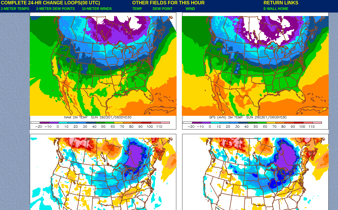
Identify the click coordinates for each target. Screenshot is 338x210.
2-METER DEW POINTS (55, 9)
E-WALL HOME (276, 9)
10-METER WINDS (97, 9)
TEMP (137, 9)
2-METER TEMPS (15, 9)
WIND (190, 9)
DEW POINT (163, 9)
